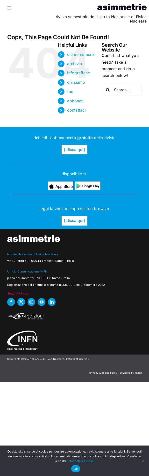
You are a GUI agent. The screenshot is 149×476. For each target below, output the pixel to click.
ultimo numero (80, 54)
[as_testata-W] (33, 237)
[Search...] (122, 90)
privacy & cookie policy (103, 372)
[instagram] (31, 302)
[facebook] (11, 302)
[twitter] (21, 302)
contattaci (76, 110)
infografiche (78, 72)
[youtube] (41, 302)
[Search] (108, 90)
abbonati (75, 100)
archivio (74, 63)
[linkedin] (52, 302)
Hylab (138, 372)
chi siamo (76, 82)
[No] (143, 460)
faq (70, 91)
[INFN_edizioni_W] (25, 313)
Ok (76, 469)
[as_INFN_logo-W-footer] (22, 332)
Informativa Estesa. (81, 461)
